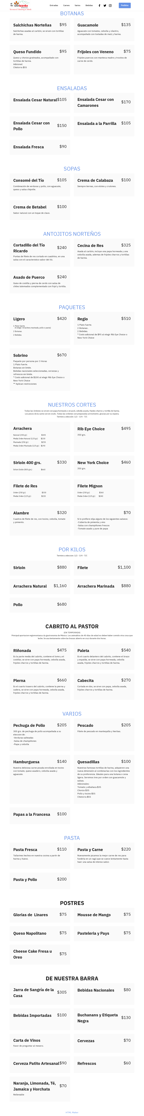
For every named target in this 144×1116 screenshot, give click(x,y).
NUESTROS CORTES (72, 404)
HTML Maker (72, 1112)
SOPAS (72, 168)
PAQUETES (72, 307)
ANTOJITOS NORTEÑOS (72, 233)
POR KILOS (72, 549)
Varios (77, 5)
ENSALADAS (72, 88)
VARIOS (72, 713)
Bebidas (89, 5)
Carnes (66, 5)
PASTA (72, 837)
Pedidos (124, 5)
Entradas (54, 5)
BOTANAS (72, 13)
